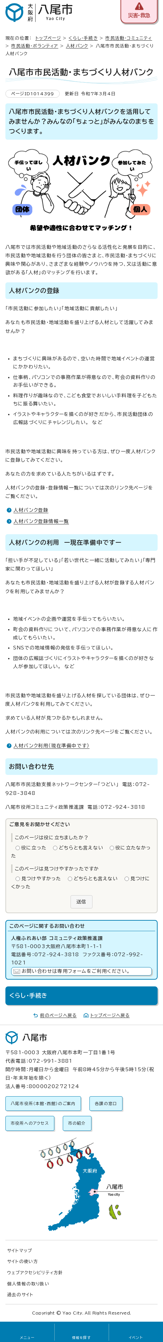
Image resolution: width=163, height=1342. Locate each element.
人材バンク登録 (30, 510)
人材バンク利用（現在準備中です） (51, 745)
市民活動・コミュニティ (128, 38)
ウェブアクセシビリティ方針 (35, 1272)
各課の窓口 (106, 1103)
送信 (81, 901)
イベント (136, 1337)
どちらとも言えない (81, 847)
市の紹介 (77, 1123)
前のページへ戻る (58, 1015)
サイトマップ (19, 1250)
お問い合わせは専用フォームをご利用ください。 (76, 971)
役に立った (34, 847)
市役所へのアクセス (30, 1123)
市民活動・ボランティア (34, 46)
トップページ (48, 38)
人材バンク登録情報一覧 (41, 521)
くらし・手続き (83, 38)
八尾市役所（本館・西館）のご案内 (43, 1103)
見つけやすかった (41, 878)
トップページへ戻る (110, 1015)
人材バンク (77, 46)
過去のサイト (20, 1295)
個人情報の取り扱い (28, 1284)
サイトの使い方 (22, 1261)
